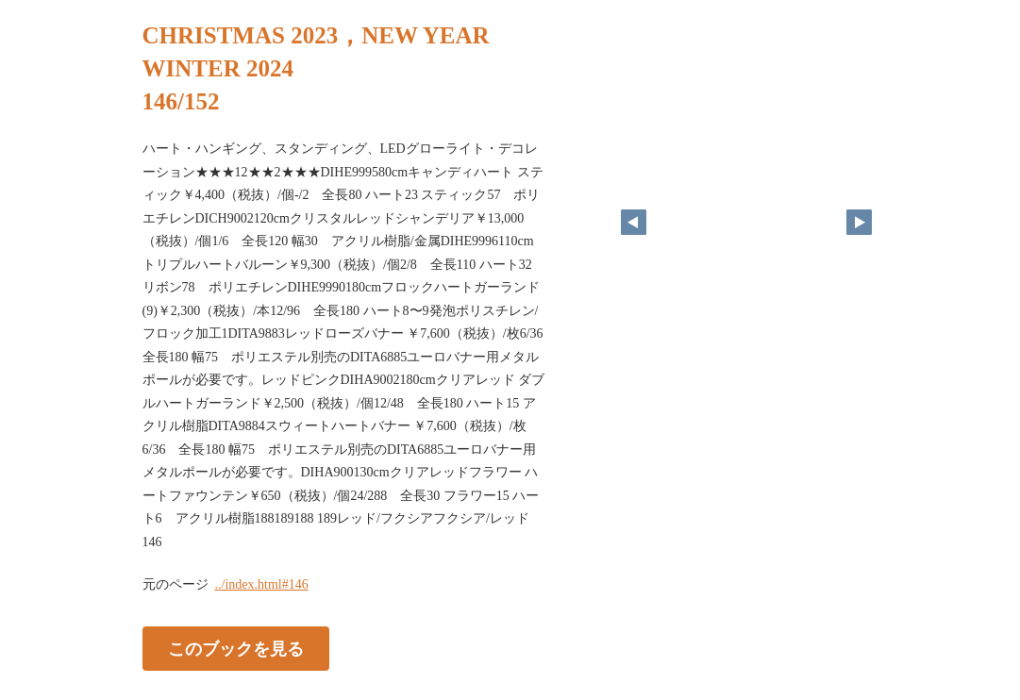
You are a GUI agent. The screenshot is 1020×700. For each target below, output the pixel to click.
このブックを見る (236, 649)
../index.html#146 (262, 584)
